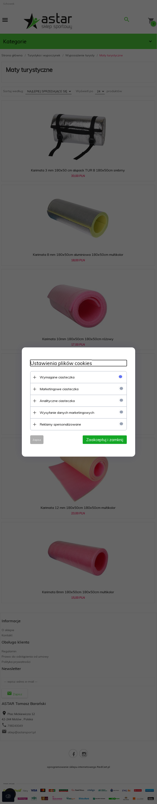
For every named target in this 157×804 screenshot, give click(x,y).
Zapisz (37, 439)
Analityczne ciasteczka (57, 401)
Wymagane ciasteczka (57, 377)
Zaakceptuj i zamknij (104, 439)
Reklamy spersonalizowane (60, 424)
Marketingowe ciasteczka (59, 389)
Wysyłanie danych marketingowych (67, 412)
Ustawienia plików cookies (61, 363)
